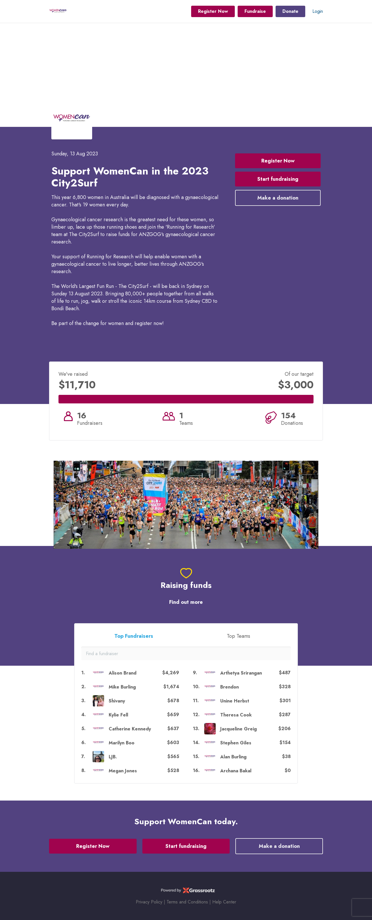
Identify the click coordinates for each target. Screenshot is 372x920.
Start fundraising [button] (277, 179)
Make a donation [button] (277, 198)
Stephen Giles (235, 743)
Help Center (224, 902)
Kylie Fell (118, 715)
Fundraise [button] (255, 11)
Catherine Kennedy (130, 729)
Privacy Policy (149, 902)
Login (317, 11)
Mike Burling (122, 687)
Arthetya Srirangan (241, 673)
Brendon (229, 687)
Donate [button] (290, 11)
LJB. (113, 756)
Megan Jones (123, 770)
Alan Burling (233, 756)
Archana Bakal (235, 770)
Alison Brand (122, 673)
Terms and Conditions (187, 902)
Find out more (186, 602)
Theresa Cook (236, 715)
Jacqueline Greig (238, 729)
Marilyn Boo (121, 743)
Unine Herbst (234, 701)
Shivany (117, 701)
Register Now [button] (213, 11)
